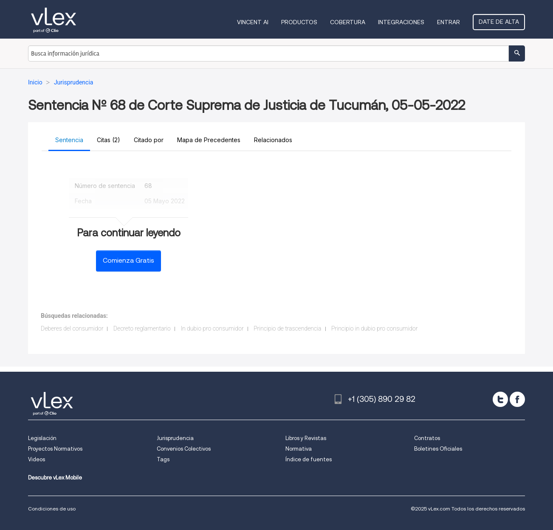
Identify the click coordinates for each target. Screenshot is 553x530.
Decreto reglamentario (142, 328)
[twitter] (500, 399)
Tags (163, 459)
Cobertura (347, 22)
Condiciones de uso (52, 508)
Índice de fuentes (308, 459)
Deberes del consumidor (72, 328)
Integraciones (401, 22)
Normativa (298, 449)
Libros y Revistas (305, 438)
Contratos (427, 438)
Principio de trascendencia (287, 328)
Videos (36, 459)
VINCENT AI (252, 22)
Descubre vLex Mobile (55, 477)
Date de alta (499, 21)
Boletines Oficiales (438, 449)
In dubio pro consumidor (212, 328)
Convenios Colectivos (184, 449)
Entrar (448, 22)
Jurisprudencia (175, 438)
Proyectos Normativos (55, 449)
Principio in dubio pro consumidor (374, 328)
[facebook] (517, 399)
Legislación (42, 438)
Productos (299, 22)
